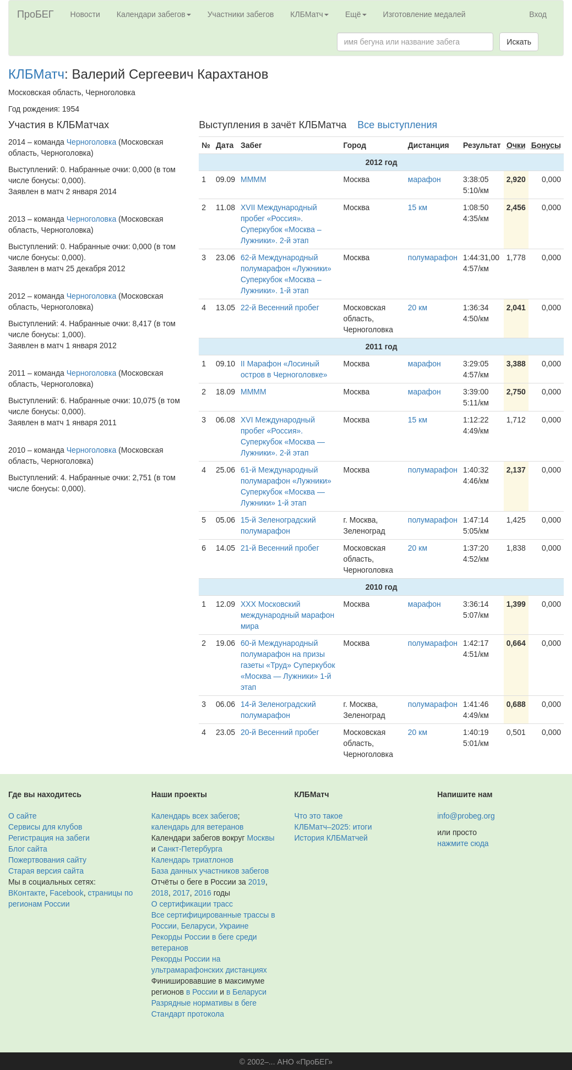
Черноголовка (91, 142)
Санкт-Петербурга (189, 848)
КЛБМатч (36, 74)
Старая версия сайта (46, 870)
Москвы (260, 837)
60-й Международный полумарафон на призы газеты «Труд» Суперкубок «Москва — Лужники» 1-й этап (288, 665)
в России (201, 991)
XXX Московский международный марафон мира (287, 615)
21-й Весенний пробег (280, 548)
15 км (417, 207)
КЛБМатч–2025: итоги (333, 826)
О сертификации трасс (192, 903)
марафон (424, 179)
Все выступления (397, 124)
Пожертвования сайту (47, 859)
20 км (417, 307)
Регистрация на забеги (49, 837)
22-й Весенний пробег (280, 307)
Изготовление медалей (424, 14)
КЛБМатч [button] (309, 14)
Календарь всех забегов (194, 815)
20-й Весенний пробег (280, 732)
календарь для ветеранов (197, 826)
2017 (181, 892)
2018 (159, 892)
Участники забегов (241, 14)
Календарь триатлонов (192, 859)
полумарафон (432, 257)
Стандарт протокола (187, 1013)
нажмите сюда (462, 843)
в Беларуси (246, 991)
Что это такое (319, 815)
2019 (256, 881)
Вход (538, 14)
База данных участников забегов (210, 870)
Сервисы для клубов (45, 826)
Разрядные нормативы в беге (204, 1002)
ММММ (253, 179)
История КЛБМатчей (331, 837)
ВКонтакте (26, 892)
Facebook (66, 892)
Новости (85, 14)
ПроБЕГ (35, 14)
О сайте (22, 815)
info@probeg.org (466, 815)
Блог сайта (27, 848)
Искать (518, 41)
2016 (202, 892)
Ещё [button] (356, 14)
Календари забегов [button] (154, 14)
